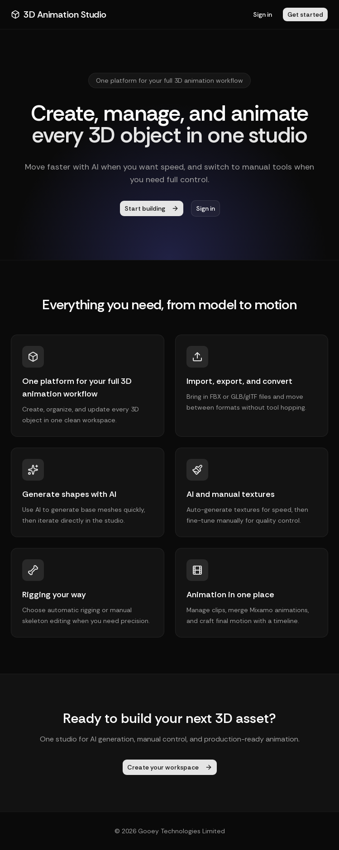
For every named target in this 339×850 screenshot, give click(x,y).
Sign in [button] (262, 14)
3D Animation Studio (58, 14)
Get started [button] (305, 14)
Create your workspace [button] (169, 767)
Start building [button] (151, 208)
